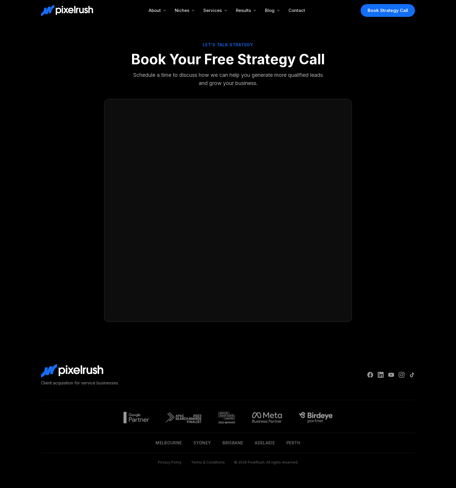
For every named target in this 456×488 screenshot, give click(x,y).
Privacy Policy (170, 462)
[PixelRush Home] (67, 10)
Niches (185, 10)
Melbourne (169, 442)
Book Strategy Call (388, 10)
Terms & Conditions (208, 462)
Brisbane (232, 442)
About (158, 10)
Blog (272, 10)
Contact (296, 10)
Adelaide (265, 442)
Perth (293, 442)
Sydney (202, 442)
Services (215, 10)
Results (246, 10)
